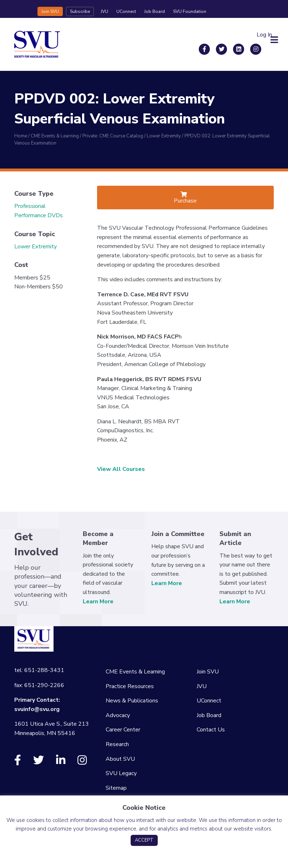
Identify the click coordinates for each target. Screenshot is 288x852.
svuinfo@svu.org (37, 709)
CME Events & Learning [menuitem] (135, 672)
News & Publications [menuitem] (132, 701)
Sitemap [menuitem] (116, 788)
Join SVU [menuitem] (208, 672)
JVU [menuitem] (202, 686)
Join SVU (50, 11)
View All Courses (121, 469)
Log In (264, 35)
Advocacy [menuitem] (118, 715)
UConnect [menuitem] (209, 701)
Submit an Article (235, 538)
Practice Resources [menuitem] (130, 686)
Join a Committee (177, 534)
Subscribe (80, 11)
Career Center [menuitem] (123, 730)
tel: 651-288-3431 (39, 670)
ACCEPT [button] (144, 840)
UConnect (126, 11)
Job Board (154, 11)
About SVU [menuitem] (120, 759)
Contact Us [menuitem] (211, 730)
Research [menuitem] (117, 744)
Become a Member (98, 538)
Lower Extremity (35, 246)
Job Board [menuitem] (209, 715)
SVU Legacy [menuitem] (121, 773)
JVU (104, 11)
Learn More (98, 601)
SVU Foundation (189, 11)
